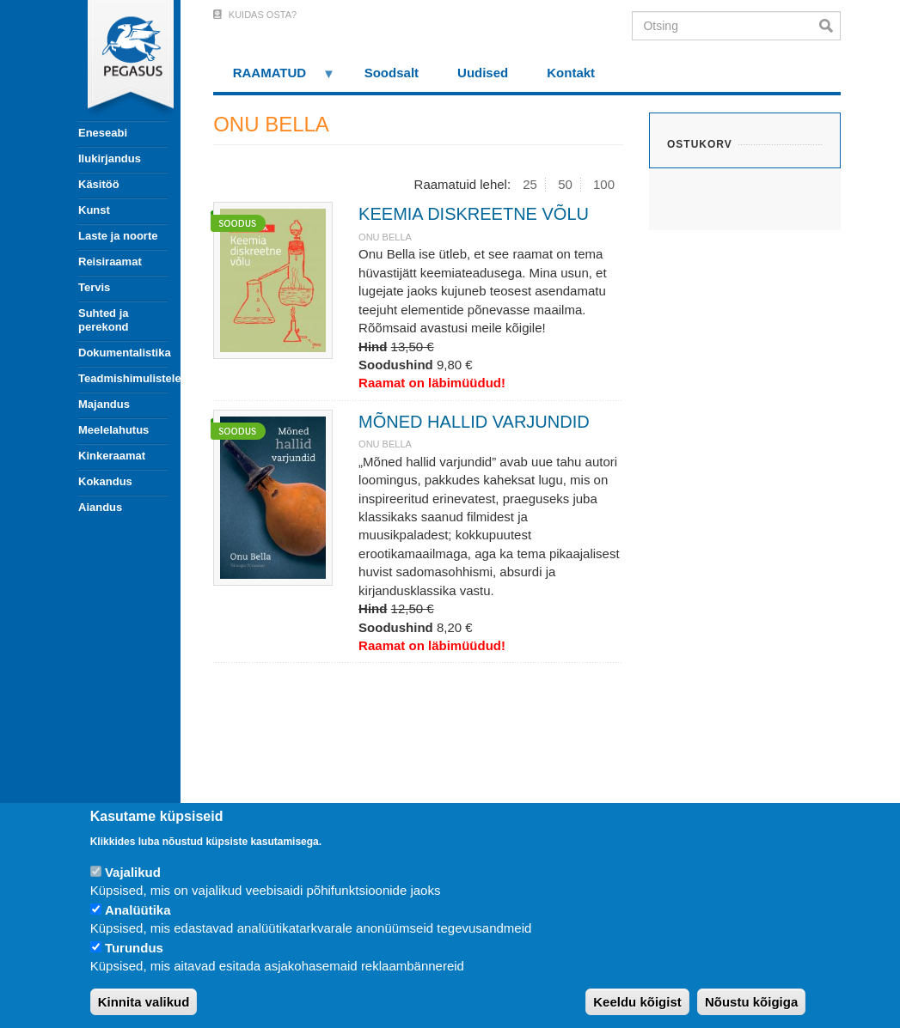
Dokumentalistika (123, 352)
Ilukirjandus (109, 158)
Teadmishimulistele (123, 378)
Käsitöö (98, 184)
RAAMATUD (274, 78)
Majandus (104, 404)
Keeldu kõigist (637, 1002)
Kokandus (105, 481)
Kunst (94, 210)
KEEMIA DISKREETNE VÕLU (473, 213)
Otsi (830, 26)
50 (565, 184)
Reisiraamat (110, 261)
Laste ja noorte (117, 235)
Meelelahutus (113, 429)
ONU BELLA (385, 237)
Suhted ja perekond (103, 320)
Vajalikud (133, 872)
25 (530, 184)
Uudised (482, 72)
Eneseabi (102, 132)
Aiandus (100, 507)
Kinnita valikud (144, 1002)
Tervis (94, 287)
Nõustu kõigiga (751, 1002)
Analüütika (138, 910)
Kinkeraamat (111, 455)
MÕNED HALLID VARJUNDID (474, 421)
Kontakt (571, 72)
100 (604, 184)
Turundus (134, 947)
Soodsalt (391, 72)
